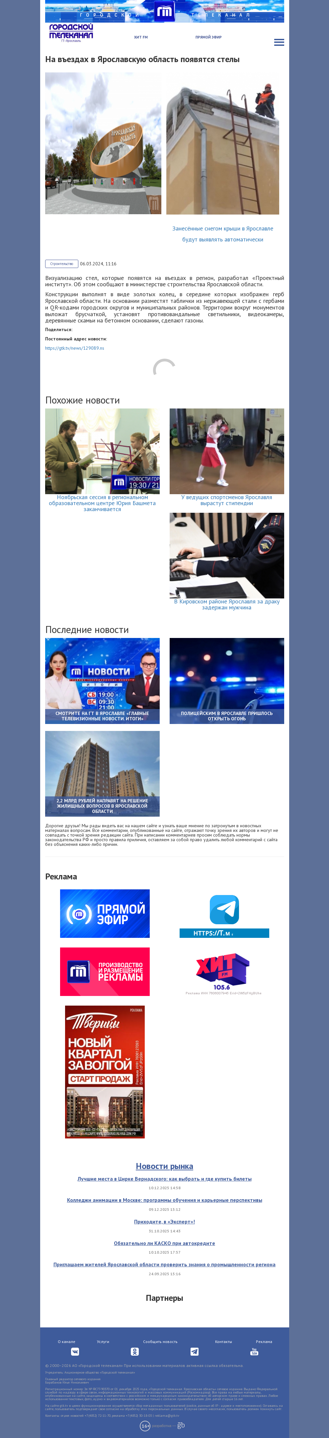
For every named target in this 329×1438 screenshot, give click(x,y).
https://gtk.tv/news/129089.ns (74, 348)
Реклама (264, 1341)
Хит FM (141, 37)
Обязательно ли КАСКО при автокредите (164, 1243)
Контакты (223, 1341)
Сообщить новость (160, 1341)
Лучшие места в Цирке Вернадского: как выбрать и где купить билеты (165, 1178)
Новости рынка (164, 1165)
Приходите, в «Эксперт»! (164, 1221)
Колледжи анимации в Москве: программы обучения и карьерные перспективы (164, 1200)
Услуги (103, 1341)
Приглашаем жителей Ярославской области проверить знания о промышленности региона (164, 1264)
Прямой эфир (209, 37)
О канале (66, 1341)
